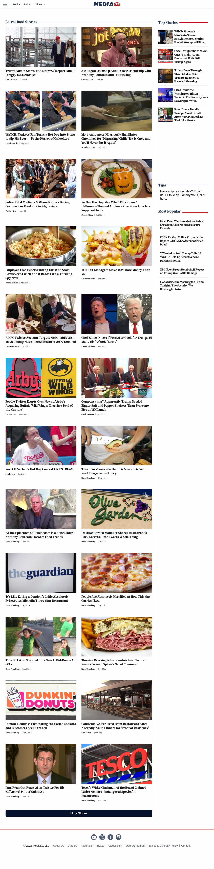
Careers (72, 845)
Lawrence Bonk (88, 279)
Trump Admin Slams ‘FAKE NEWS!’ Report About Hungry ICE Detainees (40, 72)
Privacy (99, 845)
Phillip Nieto (11, 211)
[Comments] (29, 79)
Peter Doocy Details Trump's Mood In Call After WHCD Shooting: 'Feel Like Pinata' (188, 114)
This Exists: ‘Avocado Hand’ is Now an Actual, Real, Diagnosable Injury (113, 471)
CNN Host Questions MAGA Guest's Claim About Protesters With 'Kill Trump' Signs (191, 56)
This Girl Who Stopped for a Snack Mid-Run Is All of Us (40, 662)
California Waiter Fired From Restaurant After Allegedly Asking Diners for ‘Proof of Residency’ (115, 725)
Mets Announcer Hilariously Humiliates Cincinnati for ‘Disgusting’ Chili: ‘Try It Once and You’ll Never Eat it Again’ (116, 138)
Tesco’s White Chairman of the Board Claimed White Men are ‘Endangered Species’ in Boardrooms (113, 791)
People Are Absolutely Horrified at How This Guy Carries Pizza (116, 598)
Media (16, 4)
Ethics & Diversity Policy (163, 845)
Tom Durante (11, 79)
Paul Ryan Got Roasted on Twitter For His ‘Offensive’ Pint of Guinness (35, 789)
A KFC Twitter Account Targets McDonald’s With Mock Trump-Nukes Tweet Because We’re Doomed (41, 339)
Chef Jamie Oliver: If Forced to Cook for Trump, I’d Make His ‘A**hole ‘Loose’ (116, 339)
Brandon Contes (88, 147)
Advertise (86, 845)
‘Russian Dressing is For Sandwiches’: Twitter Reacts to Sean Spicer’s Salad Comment (113, 662)
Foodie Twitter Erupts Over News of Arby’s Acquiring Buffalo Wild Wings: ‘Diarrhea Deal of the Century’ (39, 405)
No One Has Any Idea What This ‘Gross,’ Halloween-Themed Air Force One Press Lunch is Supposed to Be (115, 206)
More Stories (78, 813)
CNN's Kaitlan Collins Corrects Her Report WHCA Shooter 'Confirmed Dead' (181, 240)
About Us (58, 845)
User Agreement (135, 845)
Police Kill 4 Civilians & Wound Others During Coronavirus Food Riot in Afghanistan (38, 204)
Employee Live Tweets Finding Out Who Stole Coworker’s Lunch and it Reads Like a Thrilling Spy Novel (39, 273)
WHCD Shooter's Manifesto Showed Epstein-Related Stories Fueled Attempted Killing (190, 36)
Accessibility (115, 845)
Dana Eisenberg (88, 478)
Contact (185, 845)
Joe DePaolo (11, 414)
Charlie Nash (87, 215)
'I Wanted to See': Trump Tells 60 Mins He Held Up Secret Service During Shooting (180, 257)
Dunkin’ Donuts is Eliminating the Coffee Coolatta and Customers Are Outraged (41, 725)
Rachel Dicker (12, 283)
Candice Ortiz (87, 79)
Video (40, 4)
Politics (28, 4)
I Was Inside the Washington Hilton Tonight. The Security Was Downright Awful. (191, 95)
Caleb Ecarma (87, 414)
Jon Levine (10, 474)
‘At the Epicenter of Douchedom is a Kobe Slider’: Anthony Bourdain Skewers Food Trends (40, 534)
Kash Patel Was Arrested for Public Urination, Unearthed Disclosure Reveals (182, 224)
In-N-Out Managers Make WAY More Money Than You (116, 271)
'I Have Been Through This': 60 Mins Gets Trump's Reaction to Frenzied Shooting (188, 75)
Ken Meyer (86, 733)
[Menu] (7, 4)
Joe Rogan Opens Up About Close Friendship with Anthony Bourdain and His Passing (116, 72)
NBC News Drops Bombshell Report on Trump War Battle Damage (182, 271)
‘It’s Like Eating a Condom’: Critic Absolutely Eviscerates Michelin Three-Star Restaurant (37, 598)
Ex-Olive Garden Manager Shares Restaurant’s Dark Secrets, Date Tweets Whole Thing (114, 534)
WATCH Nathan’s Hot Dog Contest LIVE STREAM (40, 469)
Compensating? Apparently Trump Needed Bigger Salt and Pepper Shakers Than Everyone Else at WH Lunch (115, 405)
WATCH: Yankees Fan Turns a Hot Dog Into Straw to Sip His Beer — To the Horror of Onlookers (40, 136)
